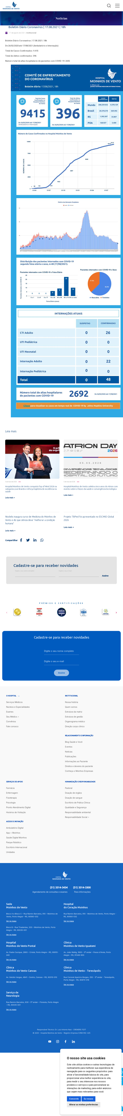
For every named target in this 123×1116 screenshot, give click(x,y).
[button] (6, 611)
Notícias (68, 752)
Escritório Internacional (16, 847)
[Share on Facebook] (21, 540)
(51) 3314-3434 (58, 887)
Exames (9, 712)
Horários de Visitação (16, 812)
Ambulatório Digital (15, 828)
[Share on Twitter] (28, 540)
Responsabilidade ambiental (78, 812)
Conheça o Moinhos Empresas (79, 771)
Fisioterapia (11, 798)
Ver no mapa (11, 921)
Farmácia (10, 788)
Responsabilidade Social (76, 817)
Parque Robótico (13, 843)
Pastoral (68, 788)
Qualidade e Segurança (76, 808)
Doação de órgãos (73, 793)
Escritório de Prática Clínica (77, 803)
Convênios (11, 722)
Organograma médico (75, 722)
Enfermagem (12, 793)
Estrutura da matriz (73, 712)
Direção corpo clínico (75, 726)
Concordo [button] (74, 1099)
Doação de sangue (73, 798)
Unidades (10, 852)
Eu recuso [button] (88, 1099)
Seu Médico (11, 717)
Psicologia (10, 803)
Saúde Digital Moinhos (16, 838)
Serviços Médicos (14, 702)
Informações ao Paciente (76, 761)
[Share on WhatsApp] (42, 540)
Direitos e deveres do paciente (79, 766)
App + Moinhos (13, 833)
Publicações (70, 757)
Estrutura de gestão (74, 717)
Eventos (68, 747)
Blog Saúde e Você (73, 742)
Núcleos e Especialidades (18, 707)
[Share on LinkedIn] (35, 540)
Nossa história (71, 702)
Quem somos (71, 707)
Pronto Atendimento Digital (18, 808)
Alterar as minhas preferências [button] (83, 1104)
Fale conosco (12, 726)
